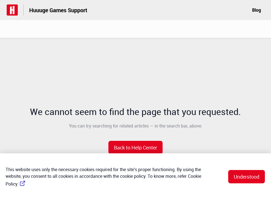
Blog (256, 10)
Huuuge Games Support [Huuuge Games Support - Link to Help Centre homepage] (58, 10)
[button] (135, 147)
